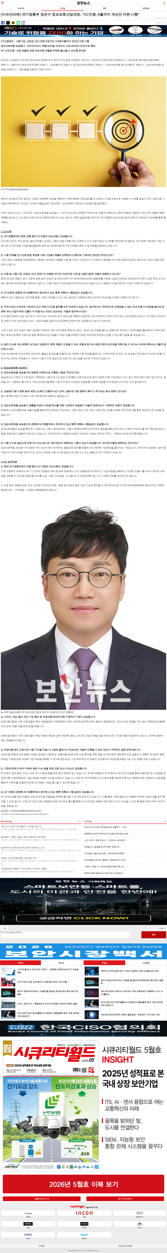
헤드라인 (6, 821)
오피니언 (21, 8)
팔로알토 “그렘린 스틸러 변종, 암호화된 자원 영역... (40, 838)
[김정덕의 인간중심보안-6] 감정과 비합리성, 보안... (41, 850)
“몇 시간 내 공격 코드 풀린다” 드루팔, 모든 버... (40, 827)
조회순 (20, 963)
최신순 (61, 963)
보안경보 (146, 8)
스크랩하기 (162, 928)
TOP (88, 821)
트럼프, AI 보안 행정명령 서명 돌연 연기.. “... (39, 861)
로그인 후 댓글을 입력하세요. (65, 934)
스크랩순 (146, 963)
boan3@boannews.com (27, 810)
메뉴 (2, 3)
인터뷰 (62, 8)
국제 (104, 8)
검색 (164, 3)
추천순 (104, 963)
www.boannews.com (23, 814)
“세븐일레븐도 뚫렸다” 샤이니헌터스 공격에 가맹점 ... (38, 870)
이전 (4, 928)
